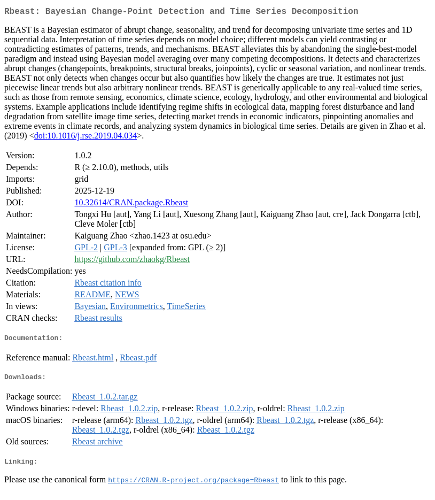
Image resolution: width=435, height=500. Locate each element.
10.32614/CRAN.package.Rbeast (131, 204)
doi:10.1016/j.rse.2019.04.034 (85, 137)
